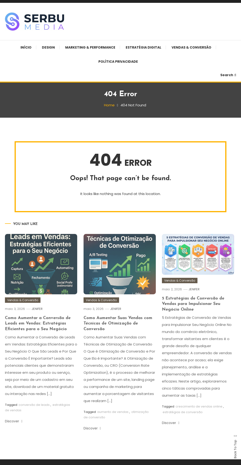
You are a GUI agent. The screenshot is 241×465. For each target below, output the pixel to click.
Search (228, 75)
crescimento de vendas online (199, 412)
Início (26, 47)
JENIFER (37, 314)
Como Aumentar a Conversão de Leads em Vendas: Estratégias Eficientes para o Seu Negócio (38, 329)
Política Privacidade (118, 61)
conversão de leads (34, 410)
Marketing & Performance (90, 47)
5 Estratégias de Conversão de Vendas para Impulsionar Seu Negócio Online (193, 309)
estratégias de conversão (183, 417)
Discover (13, 426)
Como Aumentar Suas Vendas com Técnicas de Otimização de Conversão (118, 329)
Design (48, 47)
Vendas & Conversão (191, 47)
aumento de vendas (113, 417)
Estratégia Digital (143, 47)
